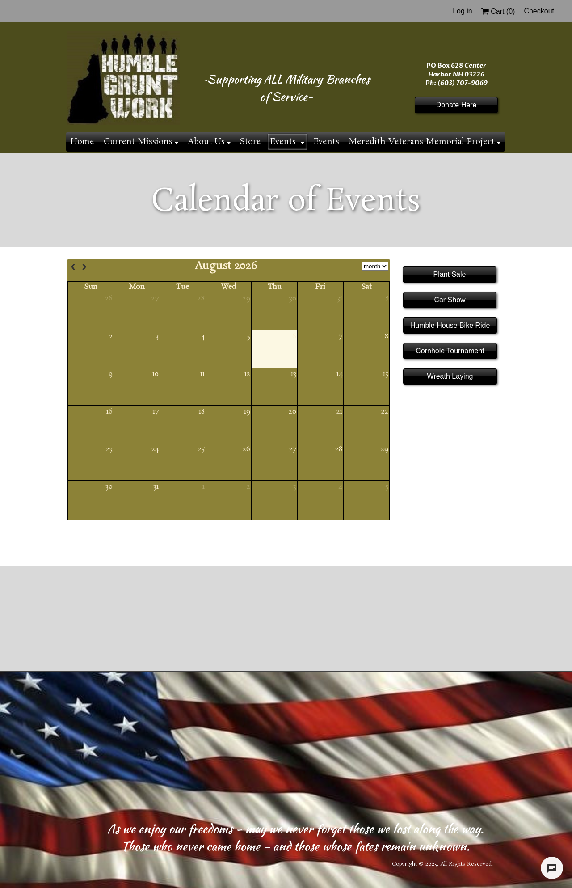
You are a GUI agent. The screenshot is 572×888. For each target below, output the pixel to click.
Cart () (498, 11)
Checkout (539, 11)
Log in (462, 11)
